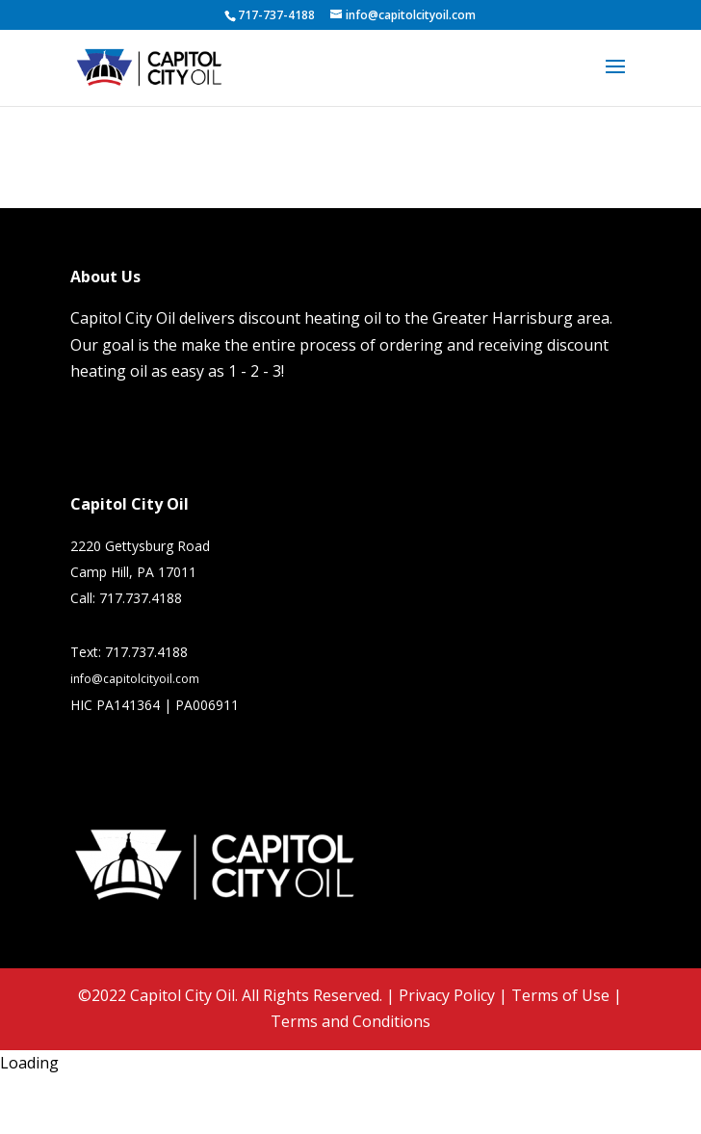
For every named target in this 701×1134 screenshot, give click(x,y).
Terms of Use (560, 995)
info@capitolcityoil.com (134, 679)
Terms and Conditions (350, 1021)
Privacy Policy (447, 995)
